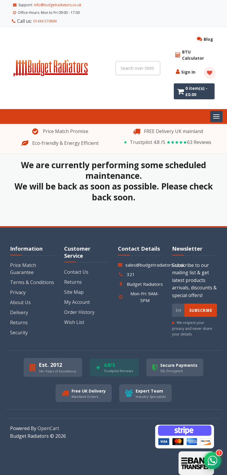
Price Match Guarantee (23, 263)
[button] (212, 460)
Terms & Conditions (32, 276)
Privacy (18, 286)
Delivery (19, 306)
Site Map (74, 286)
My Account (77, 296)
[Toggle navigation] (216, 110)
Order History (79, 306)
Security (19, 326)
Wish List (74, 316)
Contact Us (76, 266)
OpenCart (48, 422)
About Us (20, 296)
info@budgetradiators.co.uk (57, 12)
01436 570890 (42, 4)
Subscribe (201, 304)
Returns (19, 316)
